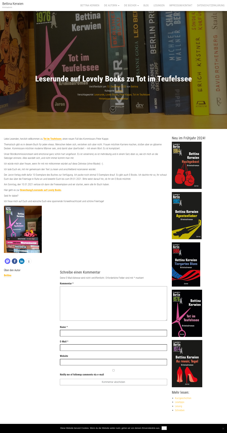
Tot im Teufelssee (141, 94)
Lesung (118, 90)
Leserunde (99, 94)
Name (64, 327)
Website (64, 356)
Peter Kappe (125, 94)
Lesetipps (179, 402)
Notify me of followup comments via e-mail (113, 372)
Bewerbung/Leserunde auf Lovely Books (40, 190)
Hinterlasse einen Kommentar (113, 98)
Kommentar (66, 283)
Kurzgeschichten (183, 398)
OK (164, 428)
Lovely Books (111, 94)
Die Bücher (131, 5)
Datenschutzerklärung (211, 5)
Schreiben (180, 410)
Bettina (134, 86)
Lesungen (159, 5)
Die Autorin (111, 5)
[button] (7, 261)
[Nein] (223, 428)
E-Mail (64, 341)
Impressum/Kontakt (180, 5)
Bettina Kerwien (12, 4)
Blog (146, 5)
